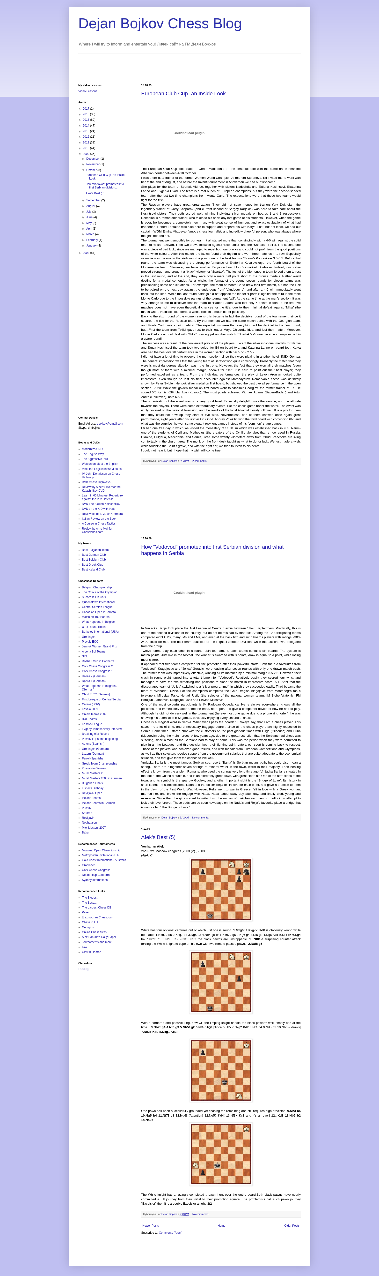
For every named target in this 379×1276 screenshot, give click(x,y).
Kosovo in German (94, 768)
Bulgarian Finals (92, 783)
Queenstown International (98, 602)
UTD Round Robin (94, 627)
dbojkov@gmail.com (110, 423)
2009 (86, 154)
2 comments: (199, 460)
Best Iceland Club (93, 569)
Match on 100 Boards (95, 617)
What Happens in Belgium (99, 621)
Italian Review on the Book (99, 518)
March (90, 234)
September (93, 200)
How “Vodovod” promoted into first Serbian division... (105, 185)
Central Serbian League (97, 607)
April (89, 228)
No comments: (200, 817)
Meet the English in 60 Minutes (102, 469)
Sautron (87, 813)
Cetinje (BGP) (91, 704)
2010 (86, 148)
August (91, 206)
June (89, 217)
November (93, 164)
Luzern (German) (93, 753)
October (91, 170)
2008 (86, 253)
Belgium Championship (97, 587)
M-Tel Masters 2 (92, 773)
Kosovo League (92, 724)
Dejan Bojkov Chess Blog (160, 23)
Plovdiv (86, 808)
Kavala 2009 (90, 709)
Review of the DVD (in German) (102, 514)
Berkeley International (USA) (100, 631)
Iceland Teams (91, 798)
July (89, 211)
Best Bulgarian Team (95, 550)
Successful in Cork (94, 597)
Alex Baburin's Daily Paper (99, 937)
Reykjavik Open (92, 793)
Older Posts (291, 1225)
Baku (85, 832)
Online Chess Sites (94, 932)
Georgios (88, 927)
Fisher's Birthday (92, 788)
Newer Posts (150, 1225)
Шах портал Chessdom (97, 917)
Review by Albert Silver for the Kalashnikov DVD (101, 488)
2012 (86, 136)
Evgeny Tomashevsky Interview (102, 729)
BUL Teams (89, 719)
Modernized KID (92, 449)
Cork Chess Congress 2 (97, 666)
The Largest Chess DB (96, 907)
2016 (86, 114)
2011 (86, 142)
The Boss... (89, 902)
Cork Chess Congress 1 (97, 671)
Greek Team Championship (99, 763)
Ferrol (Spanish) (92, 758)
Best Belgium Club (94, 559)
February (92, 240)
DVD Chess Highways (96, 482)
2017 (86, 108)
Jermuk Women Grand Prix (99, 646)
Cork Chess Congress (96, 870)
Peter (85, 912)
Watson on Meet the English (100, 463)
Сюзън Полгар (91, 952)
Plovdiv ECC (90, 641)
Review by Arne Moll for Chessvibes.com (97, 530)
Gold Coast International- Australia (104, 860)
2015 (86, 119)
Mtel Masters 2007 (94, 827)
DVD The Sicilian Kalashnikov (101, 504)
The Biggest (89, 897)
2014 (86, 125)
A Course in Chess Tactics (99, 523)
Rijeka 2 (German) (94, 676)
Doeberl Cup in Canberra (98, 661)
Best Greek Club (92, 564)
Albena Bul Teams (93, 651)
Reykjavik (88, 817)
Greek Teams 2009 (94, 714)
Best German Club (94, 554)
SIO (84, 656)
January (91, 245)
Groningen (88, 636)
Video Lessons (87, 91)
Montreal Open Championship (101, 850)
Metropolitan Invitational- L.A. (100, 855)
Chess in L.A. (90, 922)
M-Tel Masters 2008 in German (102, 778)
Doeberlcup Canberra (96, 875)
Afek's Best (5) (158, 837)
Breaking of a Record (95, 734)
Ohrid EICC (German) (96, 694)
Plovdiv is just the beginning (100, 739)
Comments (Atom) (170, 1232)
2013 (86, 131)
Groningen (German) (95, 749)
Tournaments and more (97, 942)
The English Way (93, 454)
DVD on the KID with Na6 (98, 508)
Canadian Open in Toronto (99, 612)
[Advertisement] (166, 64)
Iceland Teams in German (98, 803)
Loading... (84, 969)
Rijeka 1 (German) (94, 681)
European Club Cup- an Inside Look (183, 93)
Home (222, 1225)
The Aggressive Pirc (95, 459)
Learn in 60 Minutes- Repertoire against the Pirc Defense (102, 497)
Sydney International (95, 880)
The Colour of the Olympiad (99, 592)
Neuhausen (89, 822)
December (93, 158)
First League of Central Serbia (101, 699)
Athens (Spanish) (93, 743)
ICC (84, 947)
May (89, 223)
